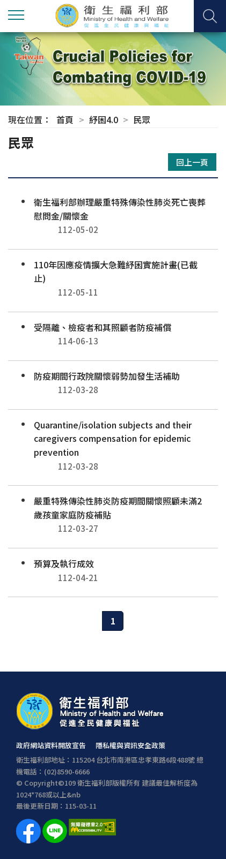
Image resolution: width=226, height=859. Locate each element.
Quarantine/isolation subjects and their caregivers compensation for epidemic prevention (113, 445)
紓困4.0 (103, 119)
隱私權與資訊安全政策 (130, 745)
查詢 (210, 16)
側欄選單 (16, 15)
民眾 (141, 119)
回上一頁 (192, 162)
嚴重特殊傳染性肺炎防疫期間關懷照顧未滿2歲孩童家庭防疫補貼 (113, 515)
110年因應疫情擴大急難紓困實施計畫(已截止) (113, 278)
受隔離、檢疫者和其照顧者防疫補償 (113, 334)
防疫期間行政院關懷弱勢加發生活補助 (113, 383)
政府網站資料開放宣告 (51, 745)
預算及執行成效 (113, 570)
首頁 (65, 119)
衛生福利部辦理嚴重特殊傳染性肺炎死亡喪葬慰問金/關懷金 (113, 216)
